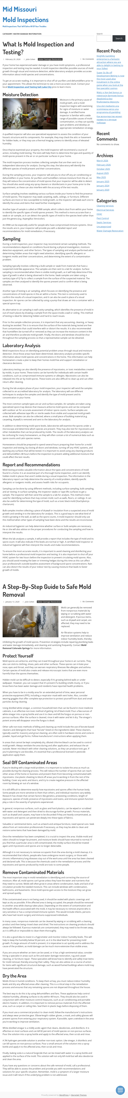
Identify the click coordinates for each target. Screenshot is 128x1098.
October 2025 (103, 169)
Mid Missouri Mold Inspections (26, 16)
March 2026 (102, 160)
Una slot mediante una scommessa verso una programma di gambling (108, 109)
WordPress (64, 1095)
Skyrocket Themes (79, 1095)
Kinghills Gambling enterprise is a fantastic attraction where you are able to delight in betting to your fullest (110, 62)
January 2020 (103, 189)
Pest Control (103, 218)
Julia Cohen (30, 59)
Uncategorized (104, 226)
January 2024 (103, 185)
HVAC (99, 214)
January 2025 (103, 181)
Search (100, 33)
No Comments (88, 59)
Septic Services (104, 222)
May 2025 (101, 177)
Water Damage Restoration (50, 59)
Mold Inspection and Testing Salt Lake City (30, 87)
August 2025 (103, 173)
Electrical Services (105, 210)
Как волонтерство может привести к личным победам (109, 119)
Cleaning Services (105, 205)
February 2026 (104, 164)
